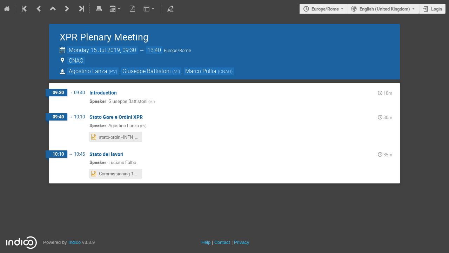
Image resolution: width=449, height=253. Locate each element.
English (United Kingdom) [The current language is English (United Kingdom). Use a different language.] (385, 9)
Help (205, 242)
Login (436, 9)
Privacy (241, 242)
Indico (74, 242)
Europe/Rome (325, 9)
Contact (222, 242)
